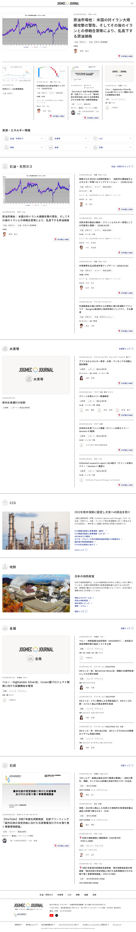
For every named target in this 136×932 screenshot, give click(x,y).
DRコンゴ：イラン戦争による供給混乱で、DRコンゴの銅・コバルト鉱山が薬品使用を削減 (105, 702)
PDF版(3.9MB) (126, 253)
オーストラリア (89, 88)
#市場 (75, 46)
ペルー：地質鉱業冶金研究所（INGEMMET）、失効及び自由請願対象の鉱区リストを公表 (106, 642)
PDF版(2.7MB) (126, 331)
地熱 (78, 894)
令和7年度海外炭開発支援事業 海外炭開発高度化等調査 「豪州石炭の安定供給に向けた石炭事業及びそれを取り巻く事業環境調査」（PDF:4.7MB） (106, 870)
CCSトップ (79, 550)
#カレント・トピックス (88, 850)
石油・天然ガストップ (120, 166)
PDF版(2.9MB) (126, 383)
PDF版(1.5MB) (91, 118)
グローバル (92, 14)
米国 (121, 726)
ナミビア (121, 357)
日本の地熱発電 (81, 600)
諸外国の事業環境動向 (84, 541)
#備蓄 (38, 96)
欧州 (105, 392)
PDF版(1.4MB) (126, 56)
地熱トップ (79, 611)
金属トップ (125, 628)
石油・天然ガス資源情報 (98, 42)
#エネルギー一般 (85, 191)
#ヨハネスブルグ (89, 683)
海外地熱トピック (82, 603)
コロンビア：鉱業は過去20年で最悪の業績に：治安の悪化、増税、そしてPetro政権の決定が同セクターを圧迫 (106, 779)
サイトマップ (117, 924)
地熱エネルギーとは (83, 597)
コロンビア (104, 774)
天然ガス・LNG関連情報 (12, 89)
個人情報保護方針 (48, 924)
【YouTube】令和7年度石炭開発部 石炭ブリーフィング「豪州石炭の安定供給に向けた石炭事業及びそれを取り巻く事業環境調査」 (85, 95)
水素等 (5, 407)
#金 (92, 653)
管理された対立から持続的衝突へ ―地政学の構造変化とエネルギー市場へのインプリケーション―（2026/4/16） (106, 180)
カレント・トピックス (94, 846)
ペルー (125, 85)
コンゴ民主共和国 (108, 666)
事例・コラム (80, 606)
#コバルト (86, 713)
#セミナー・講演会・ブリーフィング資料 (84, 108)
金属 (107, 99)
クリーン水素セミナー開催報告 (94, 396)
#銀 (109, 103)
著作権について (32, 924)
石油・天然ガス (80, 42)
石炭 (73, 104)
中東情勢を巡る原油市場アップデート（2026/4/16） (51, 87)
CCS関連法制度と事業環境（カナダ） (91, 533)
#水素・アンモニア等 (87, 234)
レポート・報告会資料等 (20, 407)
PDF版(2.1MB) (126, 450)
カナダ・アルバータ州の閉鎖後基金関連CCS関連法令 (97, 539)
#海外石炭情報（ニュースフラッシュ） (93, 790)
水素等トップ (124, 348)
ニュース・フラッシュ (118, 99)
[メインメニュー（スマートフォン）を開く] (132, 3)
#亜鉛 (88, 653)
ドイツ (110, 392)
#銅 (106, 103)
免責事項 (18, 924)
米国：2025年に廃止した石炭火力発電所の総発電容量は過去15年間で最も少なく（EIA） (106, 809)
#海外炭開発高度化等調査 (89, 883)
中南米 (120, 85)
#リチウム (95, 743)
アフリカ (97, 302)
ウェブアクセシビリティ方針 (69, 924)
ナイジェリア (106, 302)
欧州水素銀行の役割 (14, 402)
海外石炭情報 (91, 786)
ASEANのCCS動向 (82, 536)
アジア (96, 392)
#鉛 (84, 653)
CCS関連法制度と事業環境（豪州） (90, 531)
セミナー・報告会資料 (56, 93)
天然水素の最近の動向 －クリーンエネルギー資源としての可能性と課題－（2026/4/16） (106, 224)
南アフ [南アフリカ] (128, 357)
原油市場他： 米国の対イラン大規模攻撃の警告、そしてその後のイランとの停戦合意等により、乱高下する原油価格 (36, 218)
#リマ (113, 103)
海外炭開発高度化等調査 (95, 879)
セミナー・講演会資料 (84, 104)
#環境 (98, 405)
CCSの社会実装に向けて (85, 544)
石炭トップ (125, 765)
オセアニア (87, 85)
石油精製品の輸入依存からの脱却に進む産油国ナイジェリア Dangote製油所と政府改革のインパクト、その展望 (106, 309)
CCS (69, 894)
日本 (101, 392)
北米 (117, 726)
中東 (51, 82)
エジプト (104, 357)
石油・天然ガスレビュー (104, 317)
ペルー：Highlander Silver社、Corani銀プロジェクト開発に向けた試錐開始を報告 (119, 92)
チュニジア (113, 357)
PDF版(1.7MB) (126, 485)
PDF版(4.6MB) (126, 415)
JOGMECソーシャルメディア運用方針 (96, 924)
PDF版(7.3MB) (57, 116)
